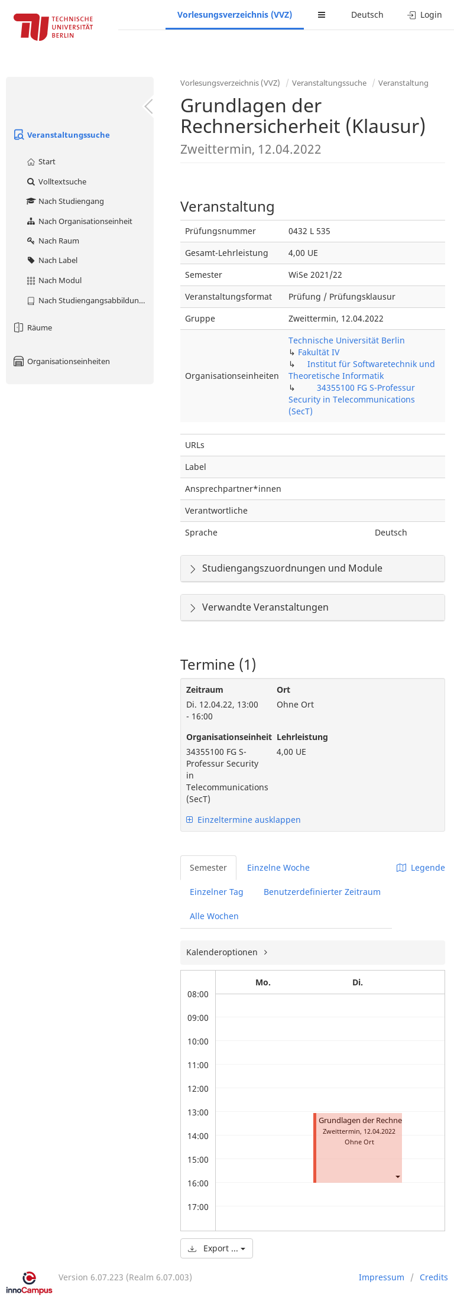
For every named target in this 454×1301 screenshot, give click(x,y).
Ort (283, 689)
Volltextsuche (55, 181)
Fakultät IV (318, 352)
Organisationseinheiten (61, 361)
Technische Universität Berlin (346, 340)
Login (424, 14)
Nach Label (51, 260)
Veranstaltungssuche (61, 134)
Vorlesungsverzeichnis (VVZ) (234, 14)
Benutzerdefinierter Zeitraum (322, 891)
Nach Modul (53, 280)
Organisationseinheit (222, 736)
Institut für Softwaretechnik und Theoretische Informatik (361, 369)
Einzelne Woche (278, 867)
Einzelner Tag (217, 891)
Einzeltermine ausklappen (243, 819)
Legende (421, 867)
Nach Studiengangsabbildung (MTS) (89, 300)
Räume (32, 327)
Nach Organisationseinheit (78, 221)
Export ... (216, 1248)
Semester (208, 867)
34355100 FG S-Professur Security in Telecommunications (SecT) (351, 399)
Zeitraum (204, 689)
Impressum (381, 1277)
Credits (434, 1277)
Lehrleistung (302, 736)
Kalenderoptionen (223, 952)
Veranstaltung (403, 82)
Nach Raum (52, 240)
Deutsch (367, 14)
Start (40, 161)
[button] (397, 1176)
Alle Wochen (214, 916)
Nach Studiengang (64, 201)
